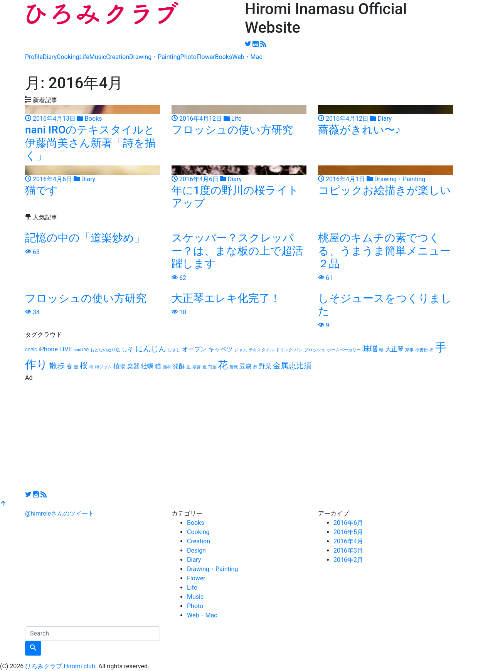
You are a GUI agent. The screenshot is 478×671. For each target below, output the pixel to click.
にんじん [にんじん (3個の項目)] (150, 348)
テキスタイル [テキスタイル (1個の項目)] (261, 349)
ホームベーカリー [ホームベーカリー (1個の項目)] (344, 349)
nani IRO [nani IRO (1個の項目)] (81, 349)
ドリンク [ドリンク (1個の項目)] (284, 349)
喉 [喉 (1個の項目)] (381, 349)
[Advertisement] (239, 437)
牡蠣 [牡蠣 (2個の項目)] (147, 366)
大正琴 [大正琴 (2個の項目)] (394, 349)
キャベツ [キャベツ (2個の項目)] (220, 349)
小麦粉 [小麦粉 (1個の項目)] (421, 349)
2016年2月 (348, 559)
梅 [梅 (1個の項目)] (91, 366)
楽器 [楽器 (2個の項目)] (133, 366)
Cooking (68, 57)
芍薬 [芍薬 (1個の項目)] (212, 366)
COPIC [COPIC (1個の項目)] (31, 349)
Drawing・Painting (154, 57)
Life (84, 57)
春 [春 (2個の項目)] (69, 366)
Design (196, 550)
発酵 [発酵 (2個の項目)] (179, 366)
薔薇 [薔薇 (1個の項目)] (233, 366)
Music (97, 57)
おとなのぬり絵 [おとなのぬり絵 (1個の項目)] (105, 349)
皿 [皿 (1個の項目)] (189, 366)
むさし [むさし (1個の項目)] (174, 349)
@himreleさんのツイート (59, 513)
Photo (188, 57)
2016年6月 (348, 522)
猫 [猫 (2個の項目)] (158, 366)
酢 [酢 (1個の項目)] (255, 366)
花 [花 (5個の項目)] (223, 365)
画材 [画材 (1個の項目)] (167, 366)
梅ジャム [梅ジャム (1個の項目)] (103, 366)
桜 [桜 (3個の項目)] (84, 365)
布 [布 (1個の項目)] (431, 349)
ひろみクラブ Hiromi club (60, 666)
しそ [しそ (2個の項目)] (127, 349)
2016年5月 (348, 532)
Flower (206, 57)
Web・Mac (247, 57)
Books (223, 57)
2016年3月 (348, 550)
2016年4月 (348, 541)
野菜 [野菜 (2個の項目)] (265, 366)
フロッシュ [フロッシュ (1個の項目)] (314, 349)
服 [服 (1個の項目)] (76, 366)
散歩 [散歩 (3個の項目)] (57, 365)
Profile (34, 57)
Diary (50, 57)
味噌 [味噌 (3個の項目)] (370, 348)
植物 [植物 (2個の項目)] (119, 366)
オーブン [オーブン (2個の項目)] (194, 349)
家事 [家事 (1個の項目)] (409, 349)
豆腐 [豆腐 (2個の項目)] (245, 366)
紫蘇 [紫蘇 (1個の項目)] (196, 366)
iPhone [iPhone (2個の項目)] (48, 349)
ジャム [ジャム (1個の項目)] (240, 349)
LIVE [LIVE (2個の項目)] (65, 349)
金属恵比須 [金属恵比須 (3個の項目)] (292, 365)
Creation (117, 57)
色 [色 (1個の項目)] (204, 366)
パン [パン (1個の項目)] (298, 349)
